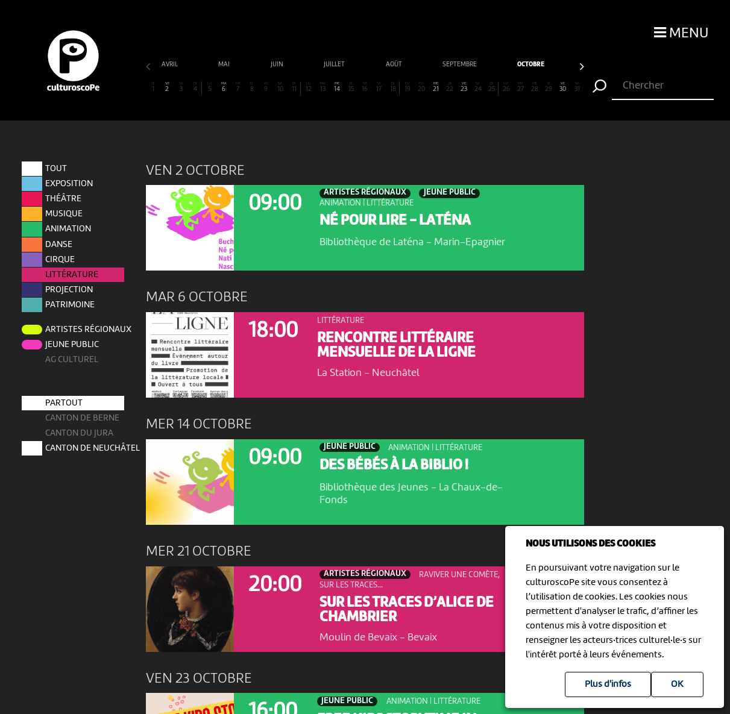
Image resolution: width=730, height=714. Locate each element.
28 (534, 87)
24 (478, 87)
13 (322, 87)
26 (506, 87)
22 (449, 87)
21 (435, 87)
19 (407, 87)
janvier (560, 64)
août (212, 64)
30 (563, 87)
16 (365, 87)
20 (421, 87)
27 (520, 87)
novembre (420, 64)
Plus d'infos (608, 684)
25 (492, 87)
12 (308, 87)
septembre (278, 64)
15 (350, 87)
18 (392, 87)
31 (577, 87)
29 (548, 87)
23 (464, 87)
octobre (349, 64)
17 (379, 87)
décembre (492, 64)
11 (294, 87)
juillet (153, 64)
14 (337, 87)
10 (280, 87)
